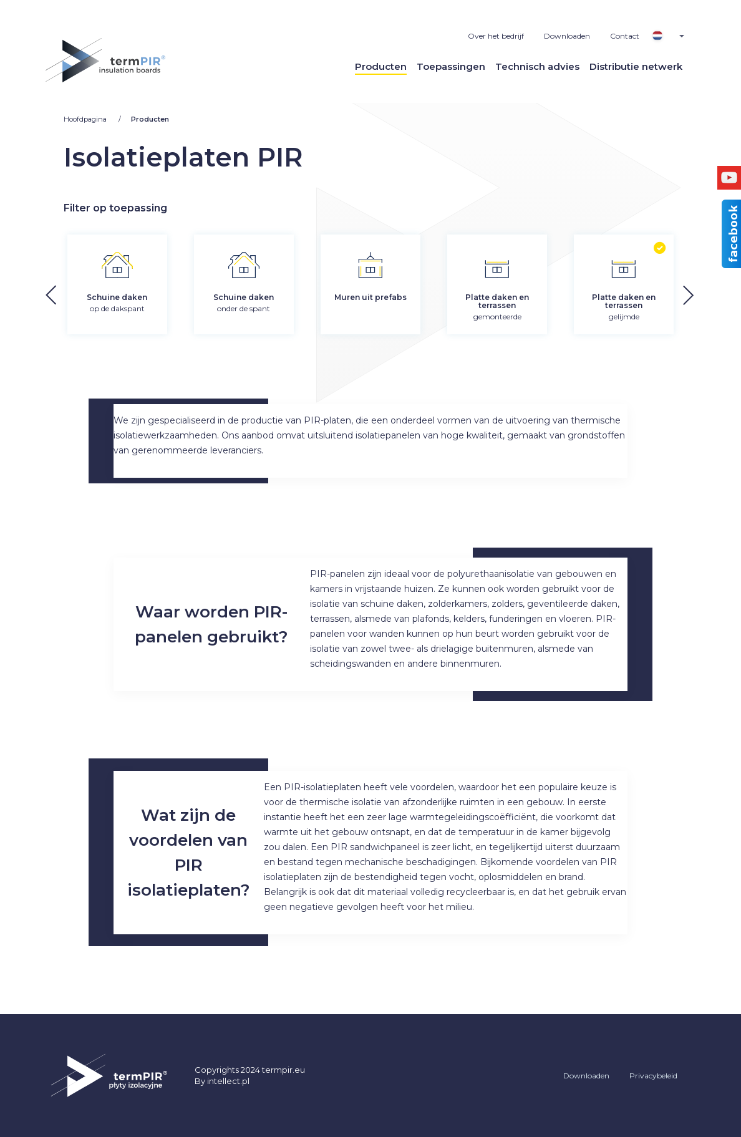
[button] (710, 293)
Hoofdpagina (86, 119)
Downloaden (567, 36)
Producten (381, 66)
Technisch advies (537, 66)
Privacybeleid (653, 1075)
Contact (624, 36)
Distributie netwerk (635, 66)
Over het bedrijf (496, 36)
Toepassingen (451, 66)
